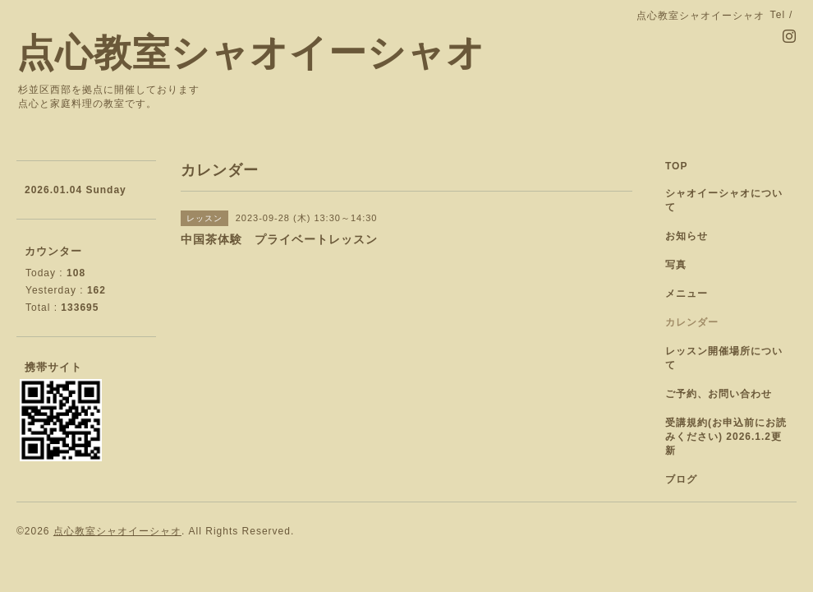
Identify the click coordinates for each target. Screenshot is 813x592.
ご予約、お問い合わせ (718, 394)
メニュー (686, 293)
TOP (676, 166)
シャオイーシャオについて (724, 200)
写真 (676, 265)
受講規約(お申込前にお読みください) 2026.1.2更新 (726, 436)
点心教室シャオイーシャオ (250, 53)
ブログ (681, 479)
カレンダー (692, 322)
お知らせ (686, 236)
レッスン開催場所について (724, 358)
